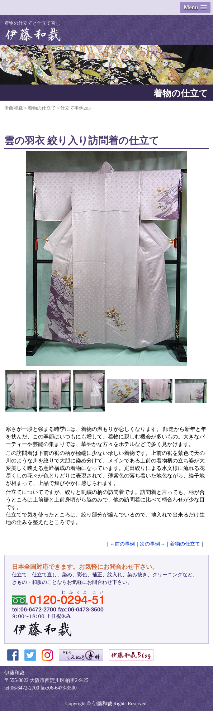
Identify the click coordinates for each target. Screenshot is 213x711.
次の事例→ (152, 544)
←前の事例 (122, 544)
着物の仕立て (185, 544)
